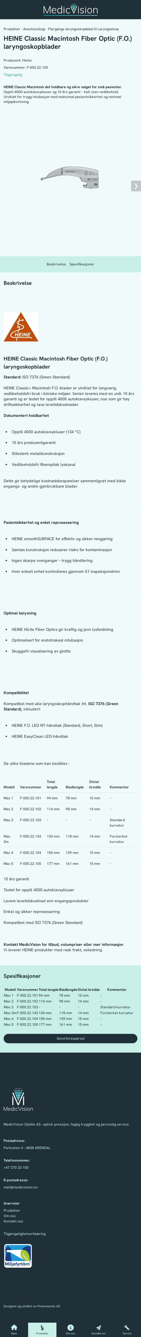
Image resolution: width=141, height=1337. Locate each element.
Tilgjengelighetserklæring (25, 1233)
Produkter (42, 1329)
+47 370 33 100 (16, 1167)
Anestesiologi (34, 29)
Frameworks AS (49, 1306)
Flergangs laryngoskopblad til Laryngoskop (83, 29)
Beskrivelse (56, 264)
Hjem (14, 1329)
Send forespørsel (71, 1038)
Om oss (70, 1329)
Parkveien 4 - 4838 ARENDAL (27, 1147)
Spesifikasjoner (81, 264)
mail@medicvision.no (21, 1187)
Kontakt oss (99, 1329)
